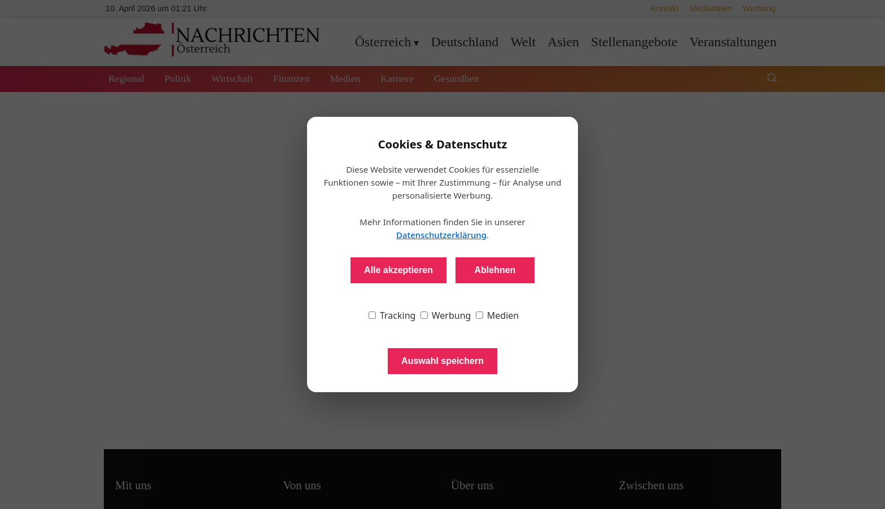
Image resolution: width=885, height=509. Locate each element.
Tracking (392, 315)
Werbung (445, 315)
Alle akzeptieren (398, 270)
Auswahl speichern (442, 361)
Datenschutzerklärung (441, 234)
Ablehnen (494, 270)
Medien (497, 315)
